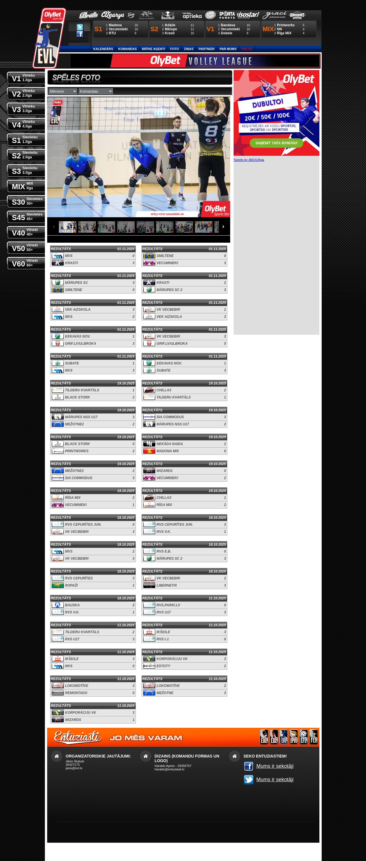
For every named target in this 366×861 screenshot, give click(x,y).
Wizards (165, 471)
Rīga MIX (73, 498)
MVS (69, 256)
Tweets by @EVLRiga (249, 160)
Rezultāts (61, 249)
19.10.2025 (125, 383)
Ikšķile (163, 632)
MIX (22, 185)
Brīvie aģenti (153, 49)
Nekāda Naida (170, 444)
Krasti (71, 263)
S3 (25, 170)
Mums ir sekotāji (275, 766)
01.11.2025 (125, 249)
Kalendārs (103, 49)
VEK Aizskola (78, 310)
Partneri (206, 49)
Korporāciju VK (172, 659)
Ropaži (71, 585)
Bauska (72, 605)
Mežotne (165, 693)
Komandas (127, 49)
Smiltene (165, 256)
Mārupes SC (76, 283)
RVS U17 (164, 612)
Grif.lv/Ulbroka (80, 344)
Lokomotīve (76, 686)
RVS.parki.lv (168, 605)
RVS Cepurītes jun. (83, 525)
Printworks (77, 451)
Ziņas (189, 49)
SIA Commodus (170, 417)
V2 (23, 92)
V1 (23, 77)
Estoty (163, 666)
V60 (25, 262)
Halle (247, 49)
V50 (25, 247)
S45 (27, 216)
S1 (25, 139)
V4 (23, 123)
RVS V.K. (164, 532)
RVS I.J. (163, 639)
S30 (27, 200)
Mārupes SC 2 (169, 290)
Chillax (164, 390)
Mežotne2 (74, 424)
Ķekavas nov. (77, 336)
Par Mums (228, 49)
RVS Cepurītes (79, 578)
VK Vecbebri (168, 310)
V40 (25, 231)
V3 (23, 108)
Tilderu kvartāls (82, 390)
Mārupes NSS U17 (81, 417)
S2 (25, 154)
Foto (174, 49)
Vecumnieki (167, 263)
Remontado (76, 693)
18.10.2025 (125, 518)
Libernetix (167, 585)
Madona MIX (168, 451)
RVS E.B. (164, 551)
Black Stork (77, 397)
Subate (72, 363)
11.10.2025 (217, 598)
